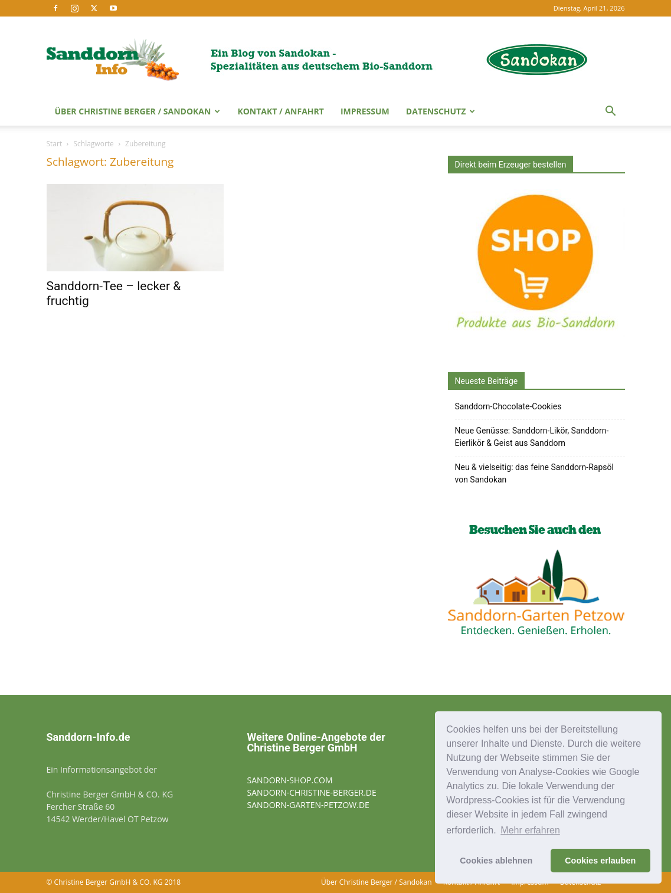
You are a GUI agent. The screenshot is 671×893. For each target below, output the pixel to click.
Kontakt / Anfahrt (280, 111)
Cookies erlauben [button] (600, 860)
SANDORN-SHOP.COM (290, 780)
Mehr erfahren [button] (530, 830)
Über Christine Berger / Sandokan (138, 111)
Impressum (365, 111)
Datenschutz (441, 111)
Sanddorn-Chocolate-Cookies (508, 406)
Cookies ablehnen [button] (496, 860)
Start (55, 144)
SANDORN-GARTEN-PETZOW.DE (308, 804)
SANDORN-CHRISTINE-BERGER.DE (312, 792)
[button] (611, 112)
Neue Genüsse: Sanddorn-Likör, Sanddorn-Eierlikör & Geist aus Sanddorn (532, 437)
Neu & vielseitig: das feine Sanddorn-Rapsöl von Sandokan (534, 473)
